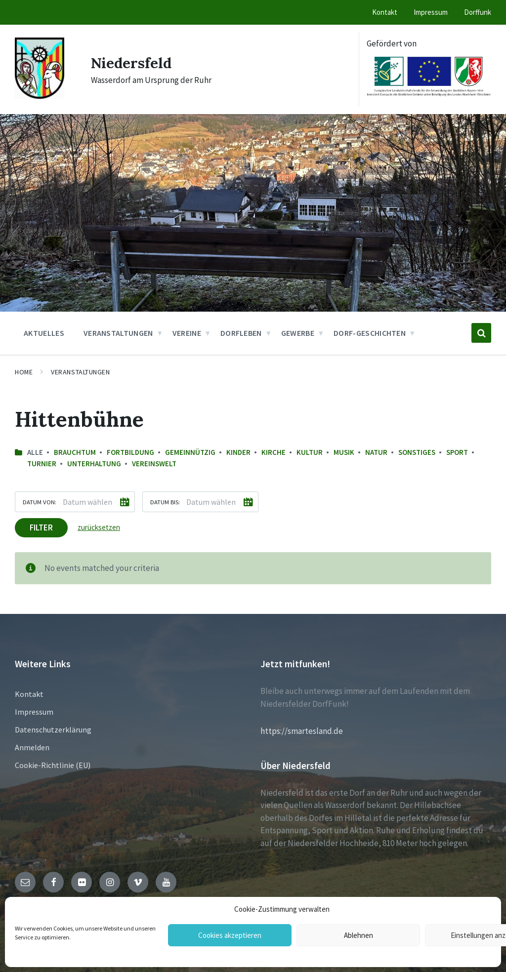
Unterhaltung (94, 463)
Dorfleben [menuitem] (241, 333)
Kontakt (29, 694)
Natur (376, 452)
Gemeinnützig (190, 452)
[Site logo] (39, 95)
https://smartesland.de (301, 731)
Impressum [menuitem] (431, 12)
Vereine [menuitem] (186, 333)
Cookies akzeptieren (229, 935)
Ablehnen (358, 935)
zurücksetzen (99, 527)
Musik (344, 452)
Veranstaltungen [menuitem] (118, 333)
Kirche (273, 452)
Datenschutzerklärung (53, 729)
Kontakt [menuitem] (384, 12)
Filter (41, 527)
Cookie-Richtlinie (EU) (52, 765)
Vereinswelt (154, 463)
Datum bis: (165, 502)
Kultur (309, 452)
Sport (457, 452)
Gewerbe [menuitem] (297, 333)
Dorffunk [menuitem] (477, 12)
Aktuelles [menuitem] (44, 333)
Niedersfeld (132, 62)
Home (24, 371)
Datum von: (39, 502)
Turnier (41, 463)
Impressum (34, 712)
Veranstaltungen (80, 371)
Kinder (238, 452)
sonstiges (416, 452)
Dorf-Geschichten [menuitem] (370, 333)
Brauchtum (75, 452)
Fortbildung (130, 452)
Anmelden (32, 747)
